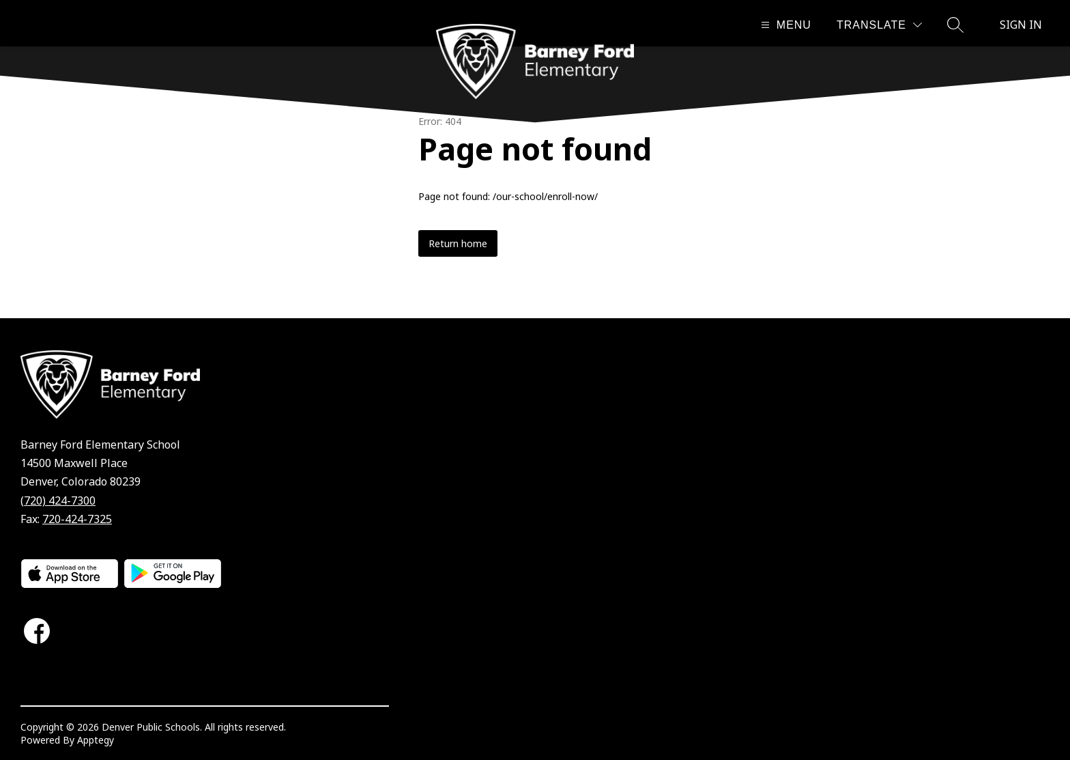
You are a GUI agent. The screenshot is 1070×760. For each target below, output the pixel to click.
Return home (458, 243)
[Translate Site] (879, 24)
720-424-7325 (77, 518)
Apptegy (95, 739)
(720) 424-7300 (58, 500)
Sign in (1021, 24)
